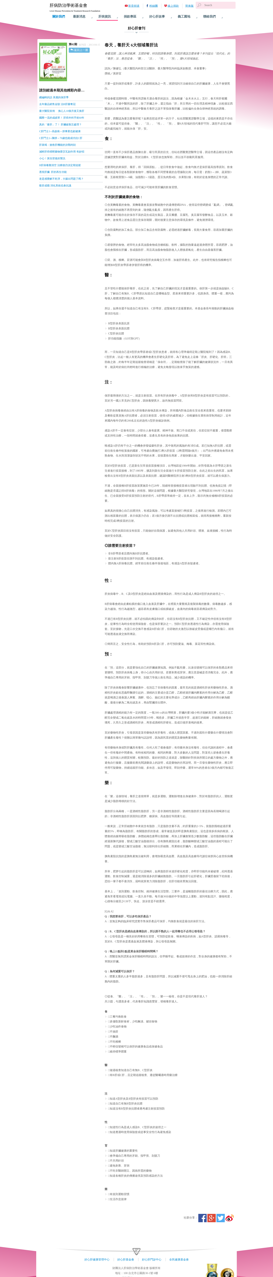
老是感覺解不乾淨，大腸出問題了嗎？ (61, 178)
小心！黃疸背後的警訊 (52, 158)
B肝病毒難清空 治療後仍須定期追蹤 (60, 165)
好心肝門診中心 (151, 1259)
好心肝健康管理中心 (97, 1259)
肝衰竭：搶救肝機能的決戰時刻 (57, 144)
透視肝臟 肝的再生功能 (53, 172)
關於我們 (58, 16)
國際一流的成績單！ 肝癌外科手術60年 (62, 117)
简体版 (189, 5)
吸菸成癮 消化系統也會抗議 (55, 185)
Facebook (202, 1218)
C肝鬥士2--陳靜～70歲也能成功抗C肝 (60, 138)
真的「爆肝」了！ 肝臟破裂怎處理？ (60, 124)
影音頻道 (133, 5)
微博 (229, 1218)
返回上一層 (81, 50)
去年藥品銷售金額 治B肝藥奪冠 (57, 104)
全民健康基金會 (179, 1259)
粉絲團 (153, 5)
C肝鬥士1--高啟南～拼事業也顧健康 (60, 131)
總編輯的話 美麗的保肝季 (54, 97)
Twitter (220, 1218)
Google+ (211, 1218)
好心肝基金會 (125, 1259)
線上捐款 (173, 5)
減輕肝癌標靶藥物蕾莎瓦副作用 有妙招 (62, 151)
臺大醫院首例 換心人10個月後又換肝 (61, 111)
